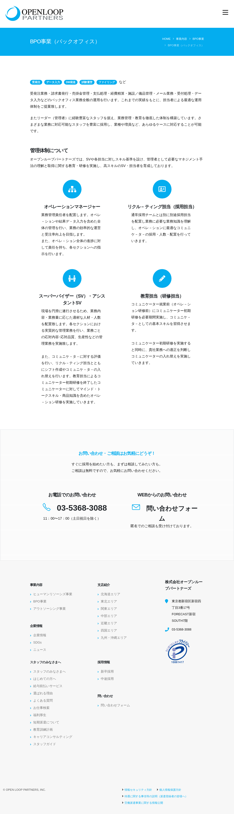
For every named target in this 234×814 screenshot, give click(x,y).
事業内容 (181, 38)
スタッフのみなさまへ (49, 671)
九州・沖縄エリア (114, 638)
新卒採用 (107, 671)
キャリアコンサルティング (52, 737)
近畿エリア (109, 623)
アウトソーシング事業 (49, 608)
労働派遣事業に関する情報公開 (143, 802)
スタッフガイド (44, 744)
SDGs (37, 642)
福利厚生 (39, 715)
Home (166, 38)
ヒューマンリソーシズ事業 (52, 594)
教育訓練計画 (43, 729)
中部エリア (109, 616)
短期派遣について (46, 722)
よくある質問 (43, 700)
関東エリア (109, 608)
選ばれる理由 (43, 693)
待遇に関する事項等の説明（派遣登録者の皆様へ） (156, 796)
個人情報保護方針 (170, 789)
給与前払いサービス (47, 686)
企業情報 (39, 635)
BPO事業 (198, 38)
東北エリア (109, 601)
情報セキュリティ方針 (138, 789)
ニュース (39, 650)
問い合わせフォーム (115, 705)
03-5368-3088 (82, 507)
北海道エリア (110, 594)
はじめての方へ (44, 679)
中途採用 (107, 679)
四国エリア (109, 630)
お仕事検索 (41, 708)
